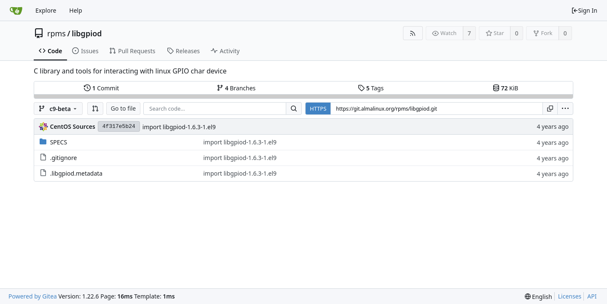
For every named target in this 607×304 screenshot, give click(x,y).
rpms (56, 33)
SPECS (58, 142)
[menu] (565, 108)
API (591, 296)
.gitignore (63, 158)
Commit (101, 88)
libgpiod (87, 33)
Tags (371, 88)
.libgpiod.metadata (76, 173)
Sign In (584, 10)
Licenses (570, 296)
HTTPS (318, 108)
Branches (236, 88)
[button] (95, 108)
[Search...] (294, 108)
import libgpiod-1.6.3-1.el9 (179, 127)
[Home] (16, 10)
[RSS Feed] (413, 33)
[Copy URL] (550, 108)
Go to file (123, 108)
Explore (45, 10)
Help (75, 10)
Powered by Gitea (32, 296)
